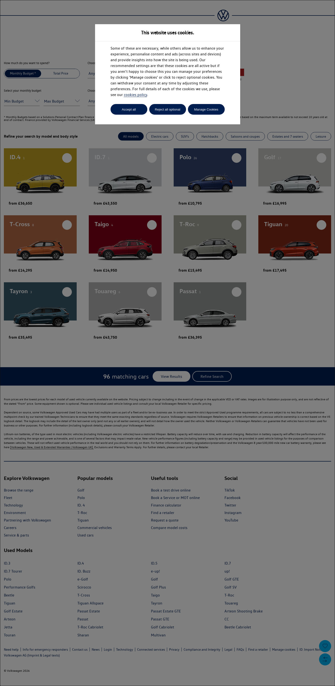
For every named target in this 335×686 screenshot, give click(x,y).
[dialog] (167, 343)
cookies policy (135, 94)
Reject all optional (167, 109)
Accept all (129, 109)
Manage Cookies (206, 109)
